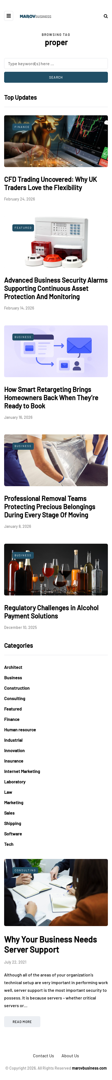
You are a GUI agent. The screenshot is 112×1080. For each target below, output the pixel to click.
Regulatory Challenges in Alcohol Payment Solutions (51, 612)
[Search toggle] (104, 15)
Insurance (13, 760)
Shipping (12, 823)
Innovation (14, 750)
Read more (22, 1022)
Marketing (13, 802)
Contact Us (43, 1055)
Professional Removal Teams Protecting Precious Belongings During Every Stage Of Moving (49, 506)
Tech (8, 844)
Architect (13, 667)
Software (13, 833)
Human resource (20, 729)
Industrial (13, 740)
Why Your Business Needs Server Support (50, 944)
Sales (9, 812)
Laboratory (15, 781)
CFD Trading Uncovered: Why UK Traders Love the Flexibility (50, 183)
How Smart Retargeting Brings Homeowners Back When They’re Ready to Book (51, 397)
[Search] (56, 63)
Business (23, 337)
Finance (22, 126)
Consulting (14, 698)
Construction (17, 688)
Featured (23, 227)
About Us (70, 1055)
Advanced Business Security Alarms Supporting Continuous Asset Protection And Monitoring (56, 288)
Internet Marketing (22, 771)
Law (8, 792)
